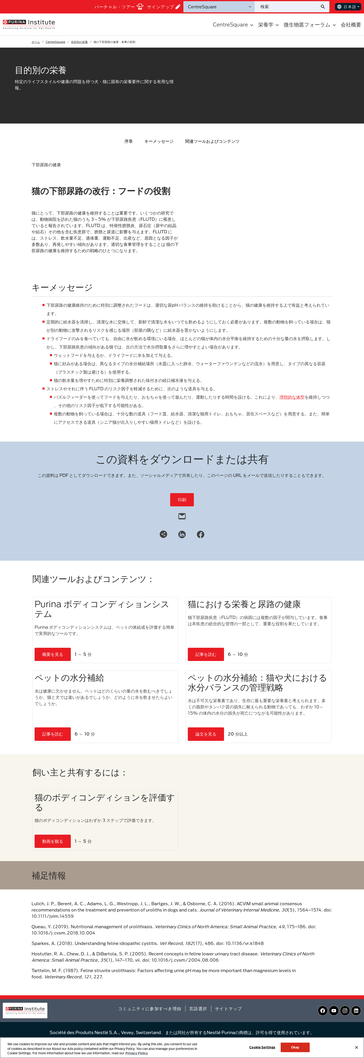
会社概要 (351, 24)
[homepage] (29, 24)
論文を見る (205, 733)
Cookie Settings (262, 1047)
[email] (182, 515)
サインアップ (164, 6)
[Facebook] (200, 534)
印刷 (182, 499)
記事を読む (205, 654)
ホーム (36, 41)
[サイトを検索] (287, 6)
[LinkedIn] (182, 534)
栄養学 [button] (269, 24)
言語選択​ (198, 1008)
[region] (182, 1047)
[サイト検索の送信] (324, 6)
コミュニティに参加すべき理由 (150, 1008)
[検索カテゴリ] (219, 6)
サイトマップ (228, 1008)
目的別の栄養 (79, 41)
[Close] (356, 1047)
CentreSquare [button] (233, 24)
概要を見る (52, 654)
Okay (295, 1047)
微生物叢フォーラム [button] (310, 24)
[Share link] (163, 534)
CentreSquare (55, 41)
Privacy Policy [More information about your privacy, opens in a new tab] (136, 1053)
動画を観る (52, 841)
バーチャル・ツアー (118, 6)
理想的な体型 (292, 397)
